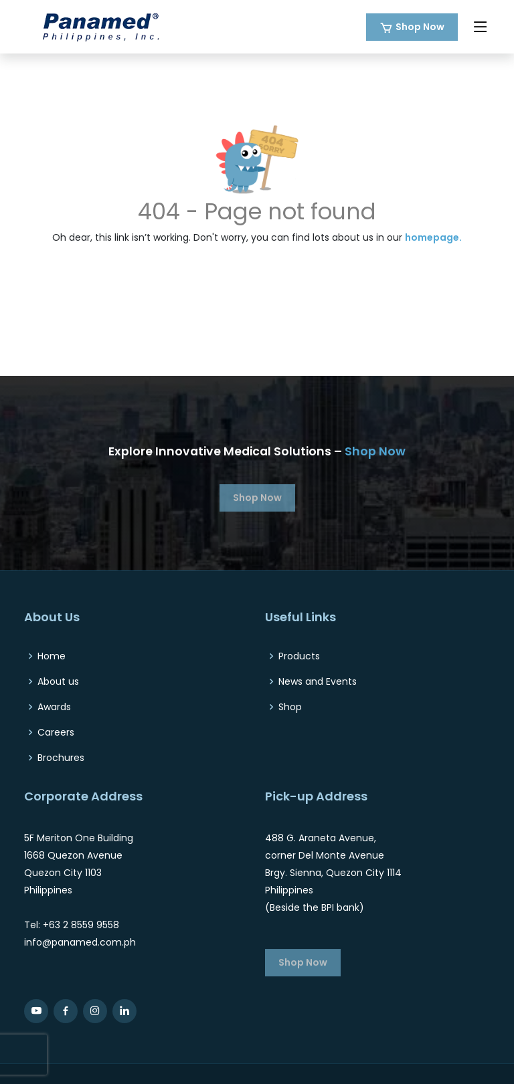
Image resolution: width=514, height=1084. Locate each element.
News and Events (317, 681)
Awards (54, 707)
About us (58, 681)
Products (299, 656)
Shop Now (420, 26)
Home (51, 656)
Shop (290, 707)
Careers (55, 732)
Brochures (60, 757)
